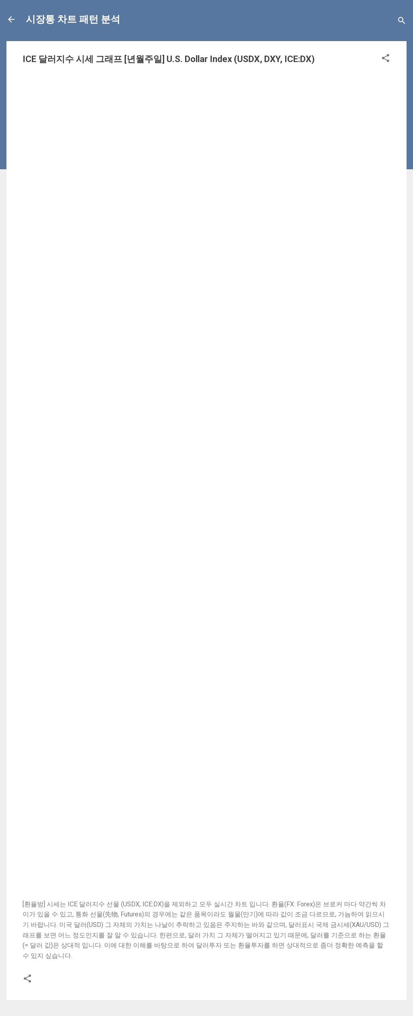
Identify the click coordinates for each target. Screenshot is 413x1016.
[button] (385, 59)
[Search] (402, 22)
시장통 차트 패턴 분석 (73, 19)
